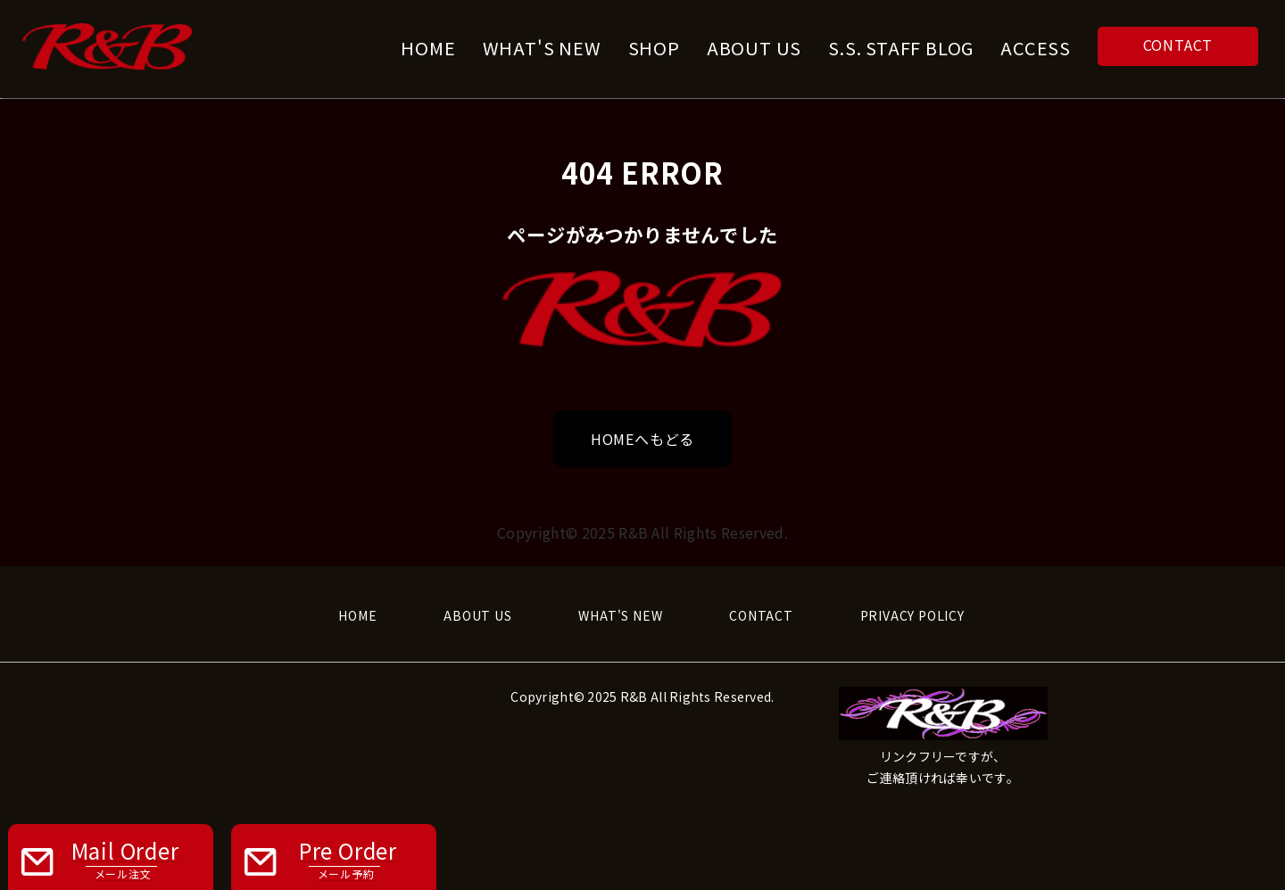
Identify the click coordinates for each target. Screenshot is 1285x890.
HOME (357, 615)
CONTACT (1178, 44)
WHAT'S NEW (620, 615)
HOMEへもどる (642, 438)
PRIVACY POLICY (912, 615)
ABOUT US (477, 615)
